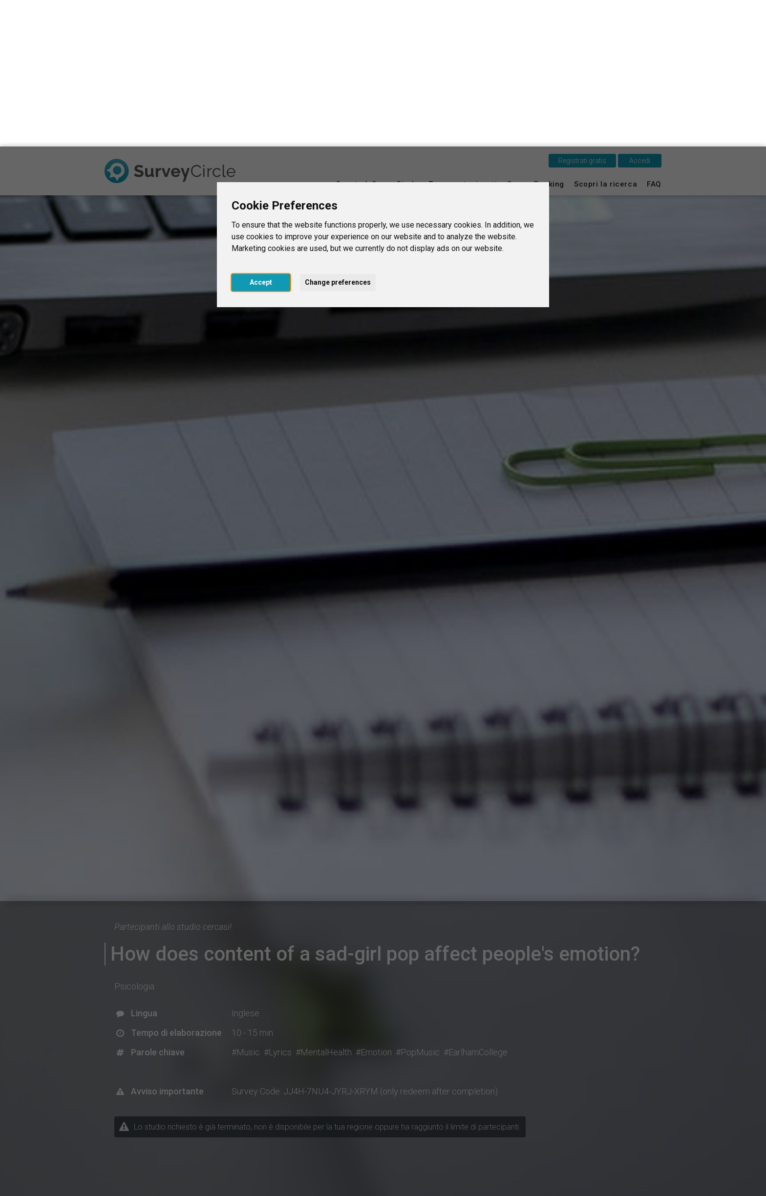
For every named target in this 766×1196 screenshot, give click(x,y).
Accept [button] (260, 136)
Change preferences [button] (338, 136)
